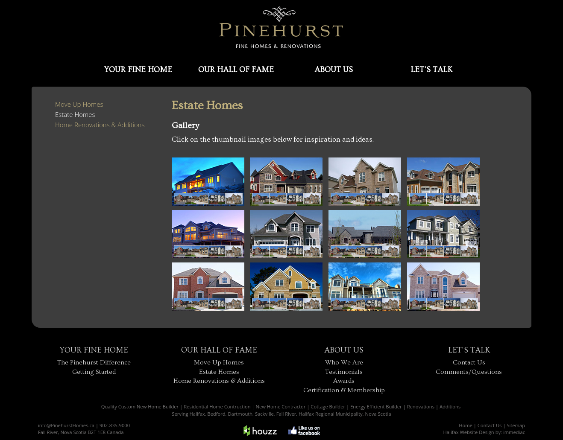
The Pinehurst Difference (94, 362)
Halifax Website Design (468, 432)
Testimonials (344, 372)
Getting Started (94, 372)
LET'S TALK (431, 69)
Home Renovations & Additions (99, 124)
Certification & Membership (344, 390)
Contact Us (469, 362)
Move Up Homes (79, 104)
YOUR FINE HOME (138, 69)
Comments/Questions (469, 372)
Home (465, 425)
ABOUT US (333, 69)
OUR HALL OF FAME (236, 69)
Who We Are (344, 362)
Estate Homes (75, 114)
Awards (344, 381)
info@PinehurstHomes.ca (66, 425)
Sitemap (516, 425)
